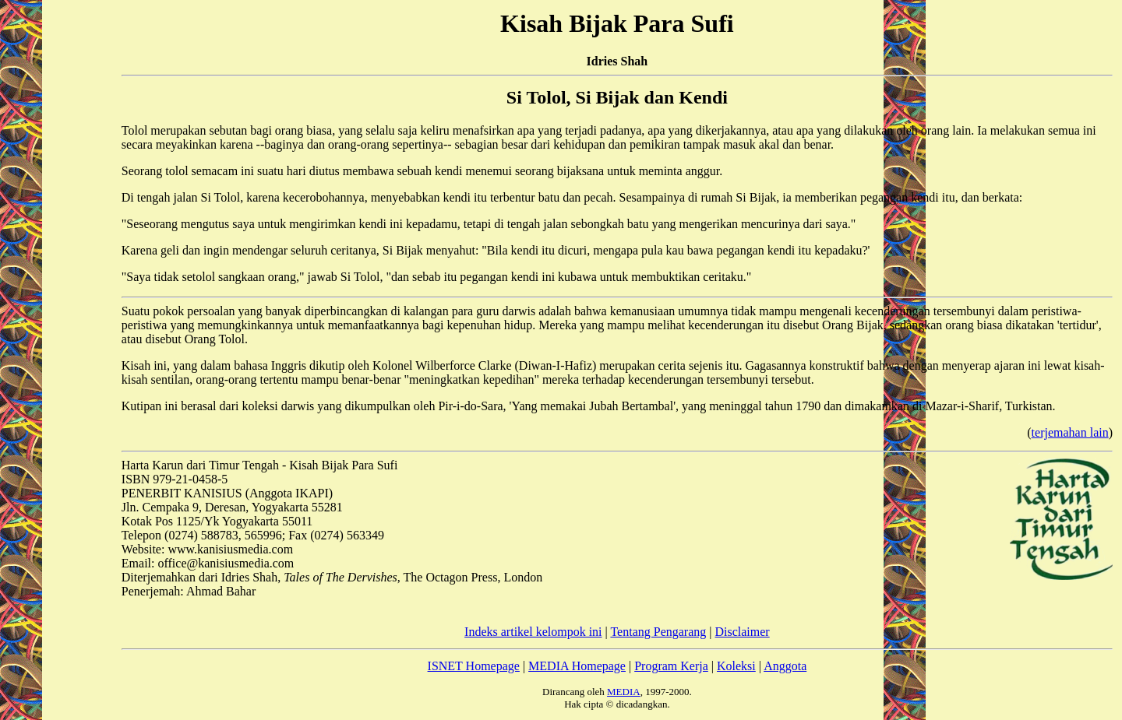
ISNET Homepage (474, 666)
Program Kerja (671, 666)
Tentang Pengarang (658, 631)
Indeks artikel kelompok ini (533, 631)
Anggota (785, 666)
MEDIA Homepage (577, 666)
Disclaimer (741, 631)
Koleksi (736, 666)
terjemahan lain (1070, 432)
